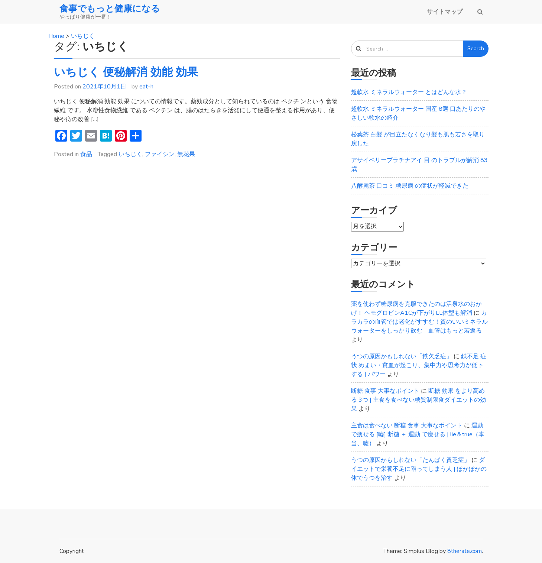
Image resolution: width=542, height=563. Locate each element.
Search (475, 48)
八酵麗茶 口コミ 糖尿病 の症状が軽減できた (409, 186)
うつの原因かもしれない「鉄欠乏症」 (401, 356)
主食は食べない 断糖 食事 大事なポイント (407, 425)
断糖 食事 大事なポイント (385, 391)
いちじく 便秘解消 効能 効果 (126, 72)
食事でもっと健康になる (109, 8)
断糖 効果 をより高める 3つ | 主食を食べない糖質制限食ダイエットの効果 (418, 400)
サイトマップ (445, 12)
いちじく (130, 154)
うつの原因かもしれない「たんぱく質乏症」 (410, 460)
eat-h (146, 86)
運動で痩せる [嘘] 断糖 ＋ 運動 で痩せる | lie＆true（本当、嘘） (417, 434)
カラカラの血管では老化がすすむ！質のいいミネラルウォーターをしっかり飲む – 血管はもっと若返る (419, 322)
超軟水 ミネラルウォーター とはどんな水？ (409, 92)
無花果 (186, 154)
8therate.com (464, 551)
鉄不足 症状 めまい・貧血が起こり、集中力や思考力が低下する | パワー (418, 365)
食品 (86, 154)
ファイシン (160, 154)
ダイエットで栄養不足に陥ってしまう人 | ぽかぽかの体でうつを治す (419, 469)
